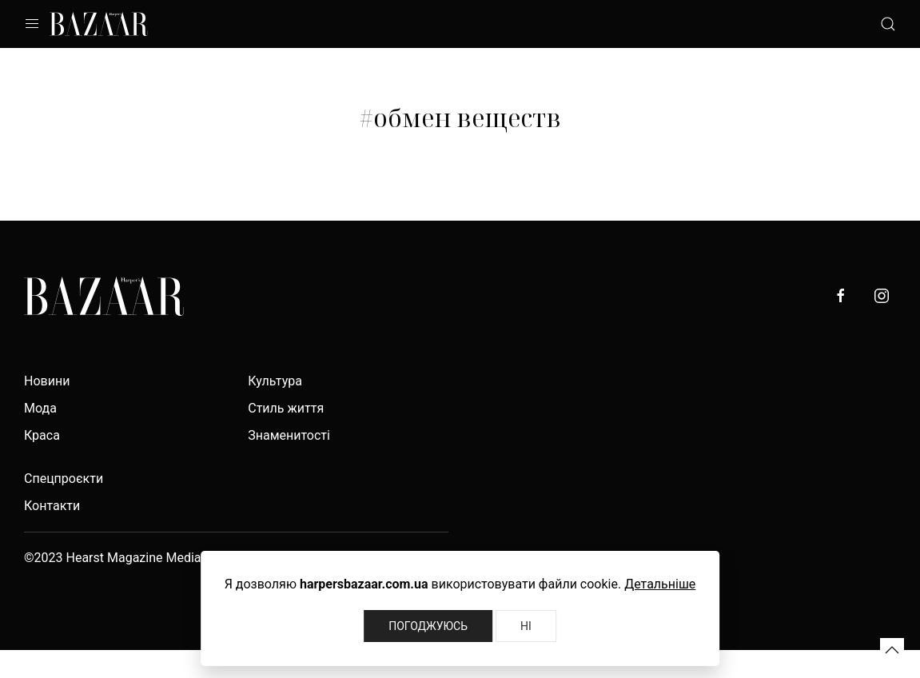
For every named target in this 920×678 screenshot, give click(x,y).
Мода (40, 408)
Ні (526, 626)
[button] (892, 650)
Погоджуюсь (428, 626)
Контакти (52, 505)
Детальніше (659, 584)
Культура (275, 381)
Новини (47, 381)
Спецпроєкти (63, 478)
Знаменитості (289, 435)
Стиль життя (286, 408)
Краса (42, 435)
